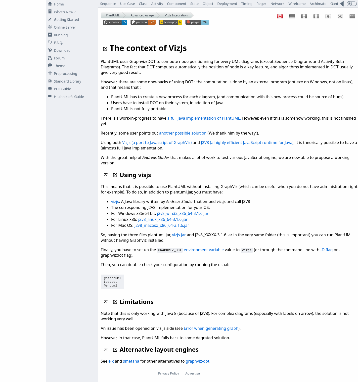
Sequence (108, 3)
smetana (131, 363)
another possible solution (183, 133)
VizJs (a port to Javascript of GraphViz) (157, 142)
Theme (55, 65)
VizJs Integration (176, 15)
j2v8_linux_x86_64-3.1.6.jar (163, 219)
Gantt (335, 3)
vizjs (115, 201)
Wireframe (297, 3)
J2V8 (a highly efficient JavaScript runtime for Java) (247, 142)
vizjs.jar (179, 235)
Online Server (61, 27)
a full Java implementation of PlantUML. (204, 118)
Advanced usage (142, 15)
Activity (157, 3)
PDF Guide (58, 89)
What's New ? (61, 11)
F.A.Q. (54, 42)
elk (111, 363)
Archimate (318, 3)
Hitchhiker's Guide (65, 96)
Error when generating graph (211, 330)
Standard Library (63, 81)
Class (143, 3)
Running (57, 35)
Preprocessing (61, 73)
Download (58, 50)
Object (208, 3)
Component (176, 3)
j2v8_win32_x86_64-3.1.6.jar (183, 213)
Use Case (127, 3)
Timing (246, 3)
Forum (55, 58)
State (194, 3)
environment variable (204, 249)
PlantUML (113, 15)
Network (277, 3)
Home (55, 4)
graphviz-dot (197, 363)
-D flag (326, 249)
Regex (262, 3)
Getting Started (62, 19)
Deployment (227, 3)
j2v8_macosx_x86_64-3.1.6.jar (161, 225)
